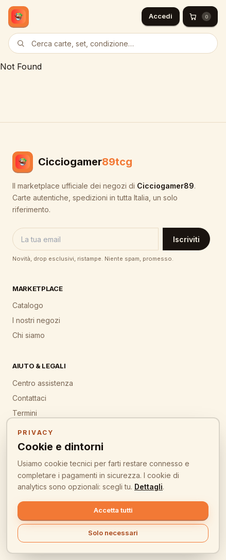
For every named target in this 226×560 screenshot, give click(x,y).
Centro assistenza (42, 383)
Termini (24, 413)
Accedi (160, 16)
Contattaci (29, 398)
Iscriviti (186, 239)
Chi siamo (28, 335)
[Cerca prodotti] (113, 43)
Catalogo (27, 305)
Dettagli (148, 486)
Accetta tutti (113, 510)
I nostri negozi (36, 320)
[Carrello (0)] (200, 16)
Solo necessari (113, 533)
